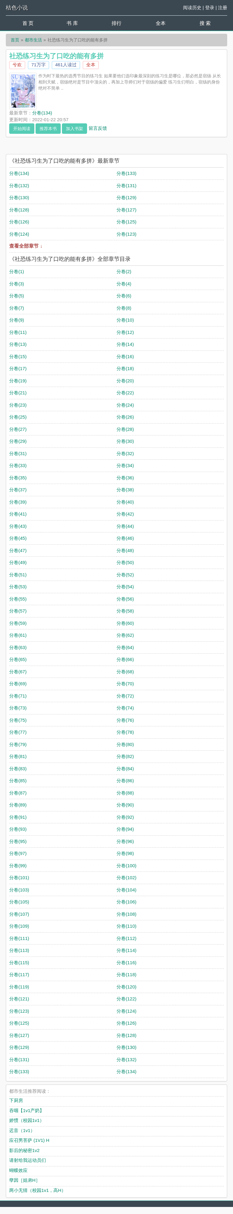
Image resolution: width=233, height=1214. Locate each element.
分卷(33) (18, 465)
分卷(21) (18, 392)
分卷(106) (126, 901)
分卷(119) (19, 986)
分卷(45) (18, 538)
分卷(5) (16, 295)
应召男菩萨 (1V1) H (29, 1140)
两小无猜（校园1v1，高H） (37, 1190)
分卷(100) (126, 865)
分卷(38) (125, 489)
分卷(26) (125, 416)
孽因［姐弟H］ (24, 1180)
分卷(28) (125, 429)
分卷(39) (18, 502)
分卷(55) (18, 598)
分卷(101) (19, 877)
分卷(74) (125, 707)
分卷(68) (125, 671)
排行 (116, 23)
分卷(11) (18, 332)
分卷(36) (125, 477)
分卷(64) (125, 647)
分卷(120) (126, 986)
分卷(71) (18, 695)
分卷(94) (125, 829)
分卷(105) (19, 901)
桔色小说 (17, 8)
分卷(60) (125, 623)
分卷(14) (125, 344)
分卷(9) (16, 320)
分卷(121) (19, 998)
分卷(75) (18, 720)
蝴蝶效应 (18, 1170)
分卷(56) (125, 598)
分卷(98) (125, 853)
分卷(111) (19, 938)
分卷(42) (125, 513)
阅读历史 (192, 7)
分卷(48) (125, 550)
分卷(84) (125, 768)
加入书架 (74, 128)
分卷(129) (126, 197)
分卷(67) (18, 671)
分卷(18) (125, 368)
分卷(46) (125, 538)
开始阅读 (21, 128)
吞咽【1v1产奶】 (26, 1110)
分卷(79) (18, 744)
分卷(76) (125, 720)
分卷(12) (125, 332)
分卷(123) (126, 234)
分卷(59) (18, 623)
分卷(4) (123, 283)
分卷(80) (125, 744)
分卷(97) (18, 853)
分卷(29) (18, 441)
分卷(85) (18, 780)
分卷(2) (123, 271)
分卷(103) (19, 889)
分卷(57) (18, 610)
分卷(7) (16, 308)
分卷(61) (18, 635)
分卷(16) (125, 356)
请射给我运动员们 (27, 1160)
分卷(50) (125, 562)
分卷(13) (18, 344)
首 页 (27, 23)
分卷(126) (19, 221)
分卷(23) (18, 405)
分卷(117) (19, 974)
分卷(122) (126, 998)
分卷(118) (126, 974)
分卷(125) (126, 221)
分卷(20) (125, 380)
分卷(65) (18, 659)
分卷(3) (16, 283)
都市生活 (33, 39)
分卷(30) (125, 441)
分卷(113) (19, 950)
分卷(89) (18, 804)
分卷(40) (125, 502)
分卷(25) (18, 416)
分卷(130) (19, 197)
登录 (209, 7)
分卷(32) (125, 453)
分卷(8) (123, 308)
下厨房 (16, 1100)
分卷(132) (19, 185)
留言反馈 (98, 127)
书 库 (72, 23)
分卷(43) (18, 526)
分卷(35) (18, 477)
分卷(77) (18, 732)
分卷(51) (18, 574)
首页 (15, 39)
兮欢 (17, 64)
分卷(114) (126, 950)
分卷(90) (125, 804)
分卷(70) (125, 683)
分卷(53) (18, 586)
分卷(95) (18, 841)
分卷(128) (19, 209)
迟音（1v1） (22, 1130)
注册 (222, 7)
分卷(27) (18, 429)
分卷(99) (18, 865)
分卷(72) (125, 695)
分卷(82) (125, 756)
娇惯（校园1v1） (26, 1120)
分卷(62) (125, 635)
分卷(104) (126, 889)
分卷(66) (125, 659)
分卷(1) (16, 271)
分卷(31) (18, 453)
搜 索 (205, 23)
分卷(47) (18, 550)
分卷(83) (18, 768)
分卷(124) (19, 234)
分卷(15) (18, 356)
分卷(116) (126, 962)
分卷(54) (125, 586)
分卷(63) (18, 647)
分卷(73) (18, 707)
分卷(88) (125, 792)
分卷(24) (125, 405)
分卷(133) (126, 173)
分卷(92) (125, 817)
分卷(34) (125, 465)
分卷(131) (126, 185)
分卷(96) (125, 841)
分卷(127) (126, 209)
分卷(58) (125, 610)
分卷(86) (125, 780)
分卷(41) (18, 513)
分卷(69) (18, 683)
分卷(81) (18, 756)
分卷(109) (19, 926)
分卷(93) (18, 829)
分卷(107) (19, 914)
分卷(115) (19, 962)
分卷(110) (126, 926)
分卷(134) (42, 112)
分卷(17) (18, 368)
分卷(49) (18, 562)
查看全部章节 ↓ (25, 246)
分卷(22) (125, 392)
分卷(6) (123, 295)
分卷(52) (125, 574)
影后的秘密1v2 (24, 1150)
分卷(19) (18, 380)
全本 (161, 23)
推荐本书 (48, 128)
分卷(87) (18, 792)
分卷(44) (125, 526)
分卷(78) (125, 732)
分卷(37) (18, 489)
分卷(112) (126, 938)
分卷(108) (126, 914)
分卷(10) (125, 320)
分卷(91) (18, 817)
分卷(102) (126, 877)
